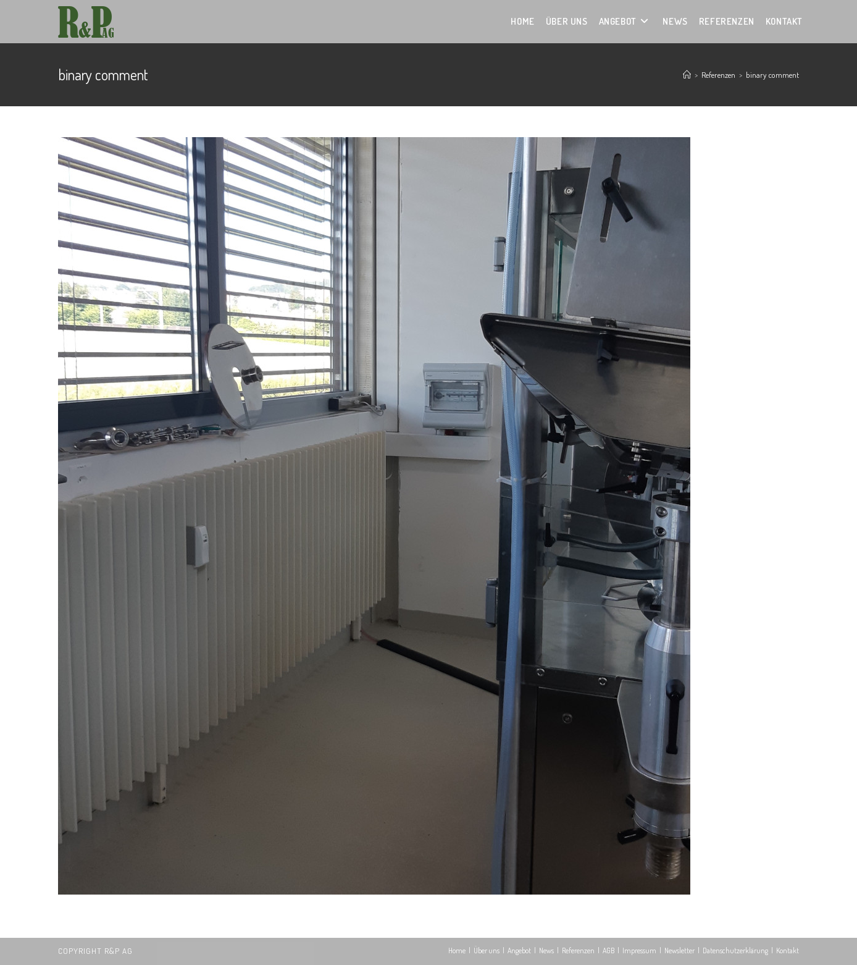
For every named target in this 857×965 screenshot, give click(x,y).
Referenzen (578, 950)
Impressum (639, 950)
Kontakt (787, 950)
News (546, 950)
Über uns (487, 950)
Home (457, 950)
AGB (608, 950)
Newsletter (679, 950)
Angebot (519, 950)
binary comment (772, 75)
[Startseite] (687, 75)
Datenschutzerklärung (735, 950)
